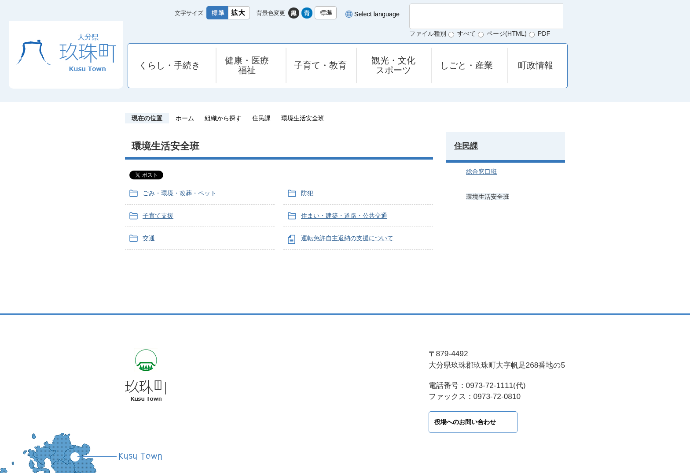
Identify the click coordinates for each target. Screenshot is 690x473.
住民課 (261, 118)
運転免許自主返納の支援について (347, 238)
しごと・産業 (466, 65)
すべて (466, 33)
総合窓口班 (481, 171)
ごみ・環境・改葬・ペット (180, 193)
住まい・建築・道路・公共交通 (344, 215)
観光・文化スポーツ (393, 65)
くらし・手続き (169, 65)
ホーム (185, 118)
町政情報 (535, 65)
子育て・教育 (320, 65)
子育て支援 (158, 215)
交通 (149, 238)
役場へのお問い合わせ (261, 421)
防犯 (307, 193)
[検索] (477, 16)
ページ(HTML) (507, 33)
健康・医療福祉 (247, 65)
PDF (544, 33)
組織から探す (223, 118)
